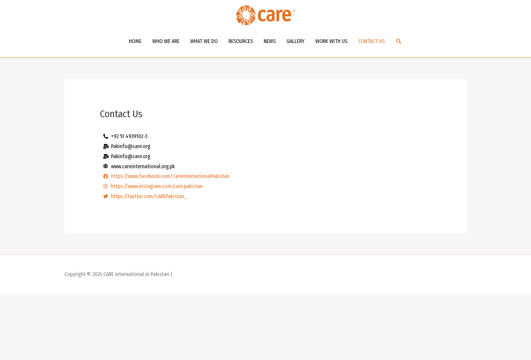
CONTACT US (371, 41)
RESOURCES (240, 41)
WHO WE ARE (165, 41)
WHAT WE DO (204, 41)
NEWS (270, 41)
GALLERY (295, 41)
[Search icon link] (399, 41)
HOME (135, 41)
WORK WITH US (331, 41)
